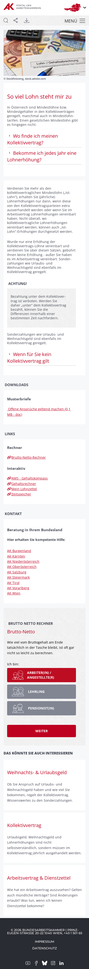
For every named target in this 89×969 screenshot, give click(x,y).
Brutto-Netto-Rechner (26, 457)
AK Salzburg (16, 572)
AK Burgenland (19, 550)
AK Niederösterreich (23, 561)
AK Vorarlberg (18, 588)
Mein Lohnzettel (22, 489)
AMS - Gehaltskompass (27, 478)
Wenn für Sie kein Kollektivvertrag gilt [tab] (29, 357)
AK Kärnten (16, 556)
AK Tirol (13, 582)
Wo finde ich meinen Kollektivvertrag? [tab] (32, 139)
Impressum (44, 941)
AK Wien (13, 593)
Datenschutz (44, 948)
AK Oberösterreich (22, 566)
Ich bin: (13, 664)
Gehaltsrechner (21, 483)
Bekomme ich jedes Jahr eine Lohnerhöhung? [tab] (41, 156)
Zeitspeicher (19, 494)
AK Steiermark (18, 577)
